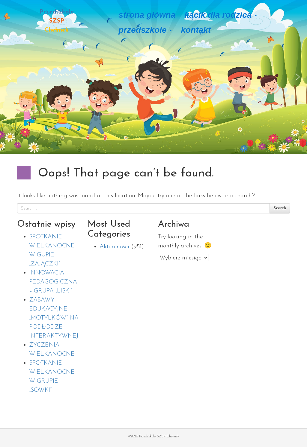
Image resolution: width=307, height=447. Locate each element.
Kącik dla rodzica (220, 15)
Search (279, 208)
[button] (9, 77)
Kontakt (196, 30)
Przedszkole (145, 30)
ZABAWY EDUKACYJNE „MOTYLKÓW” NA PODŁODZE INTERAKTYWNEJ (54, 318)
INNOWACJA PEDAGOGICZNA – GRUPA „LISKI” (53, 282)
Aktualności (114, 247)
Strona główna (146, 15)
